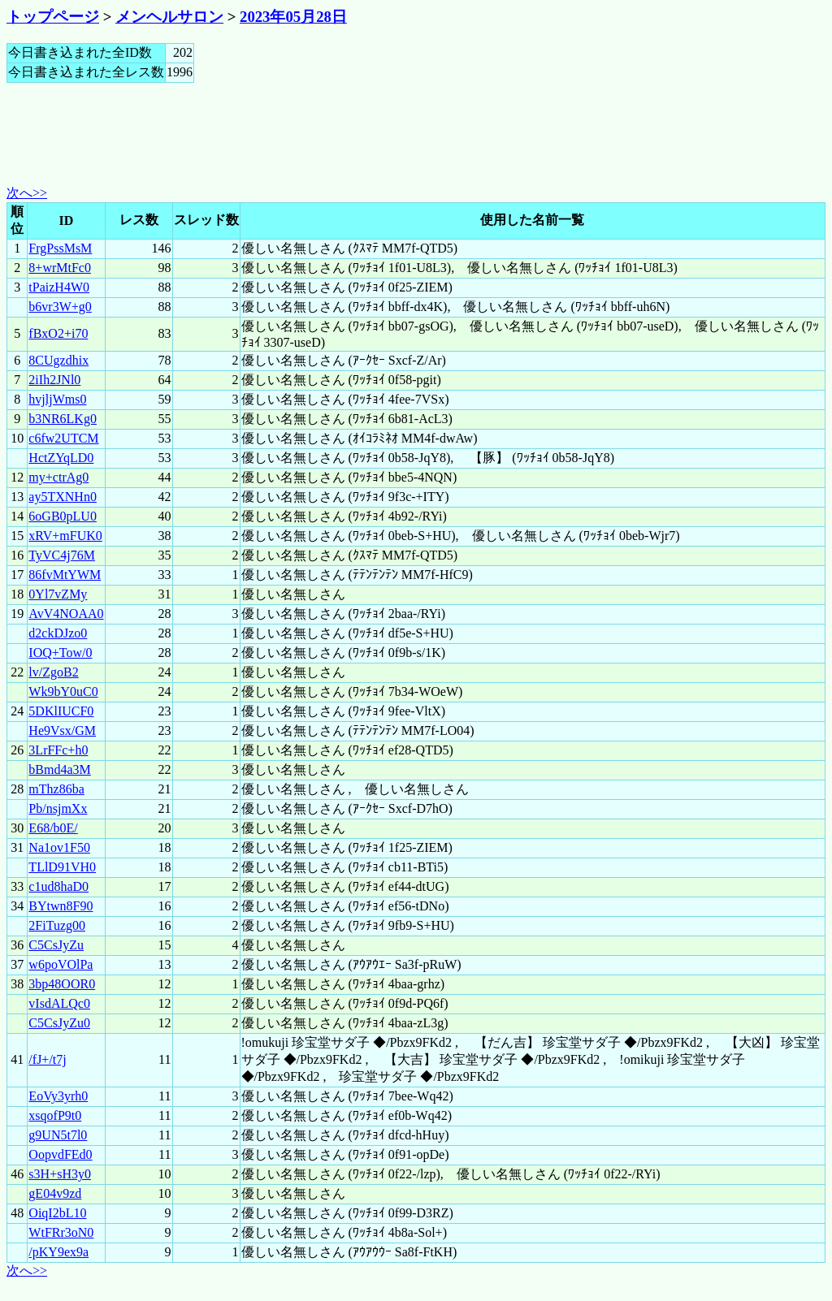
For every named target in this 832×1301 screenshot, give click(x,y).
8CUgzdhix (58, 360)
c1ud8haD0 (58, 886)
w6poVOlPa (60, 964)
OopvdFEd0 (60, 1154)
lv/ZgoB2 (53, 672)
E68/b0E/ (52, 828)
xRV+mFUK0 (65, 535)
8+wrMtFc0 (59, 267)
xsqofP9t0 (54, 1115)
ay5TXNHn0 (62, 497)
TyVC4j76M (61, 555)
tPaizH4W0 (58, 287)
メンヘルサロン (169, 16)
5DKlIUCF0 (60, 711)
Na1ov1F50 (59, 847)
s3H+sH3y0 (59, 1174)
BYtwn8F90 (60, 906)
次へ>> (26, 193)
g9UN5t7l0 (57, 1135)
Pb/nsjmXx (57, 808)
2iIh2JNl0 (54, 380)
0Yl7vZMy (57, 594)
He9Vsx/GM (62, 730)
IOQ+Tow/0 (60, 652)
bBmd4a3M (59, 769)
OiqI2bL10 (57, 1213)
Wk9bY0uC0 (63, 691)
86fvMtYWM (64, 574)
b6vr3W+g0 (59, 306)
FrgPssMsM (60, 248)
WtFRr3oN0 (60, 1232)
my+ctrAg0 (58, 477)
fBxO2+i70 (58, 333)
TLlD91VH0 (62, 867)
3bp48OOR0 (61, 984)
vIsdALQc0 (59, 1003)
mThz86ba (56, 789)
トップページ (52, 16)
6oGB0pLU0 (62, 516)
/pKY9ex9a (58, 1252)
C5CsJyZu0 (59, 1023)
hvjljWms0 (57, 399)
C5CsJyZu (56, 945)
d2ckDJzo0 (57, 633)
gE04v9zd (54, 1193)
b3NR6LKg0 (62, 419)
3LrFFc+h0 (58, 750)
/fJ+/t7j (47, 1059)
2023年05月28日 (293, 16)
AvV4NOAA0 (65, 613)
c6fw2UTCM (63, 438)
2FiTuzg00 (56, 925)
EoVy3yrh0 (58, 1096)
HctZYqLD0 (60, 458)
